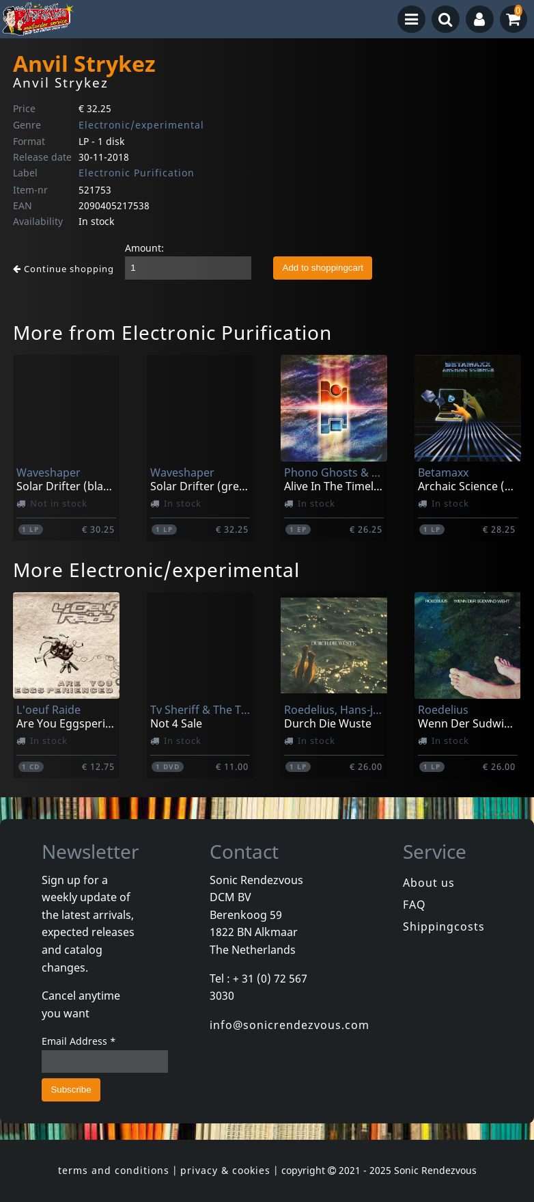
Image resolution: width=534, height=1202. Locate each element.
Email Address (79, 1040)
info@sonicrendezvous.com (289, 1024)
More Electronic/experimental (156, 570)
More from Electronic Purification (172, 332)
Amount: (144, 247)
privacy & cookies (225, 1170)
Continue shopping (63, 269)
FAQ (414, 904)
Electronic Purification (137, 172)
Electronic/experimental (141, 124)
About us (429, 882)
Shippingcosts (444, 926)
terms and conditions (113, 1170)
